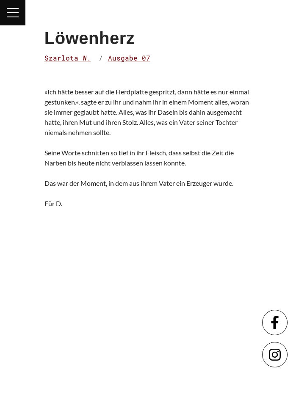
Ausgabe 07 (129, 57)
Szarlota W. (67, 57)
